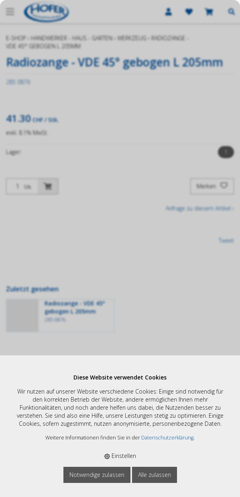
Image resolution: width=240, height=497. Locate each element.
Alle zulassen (154, 474)
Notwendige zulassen (96, 474)
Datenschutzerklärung (167, 437)
